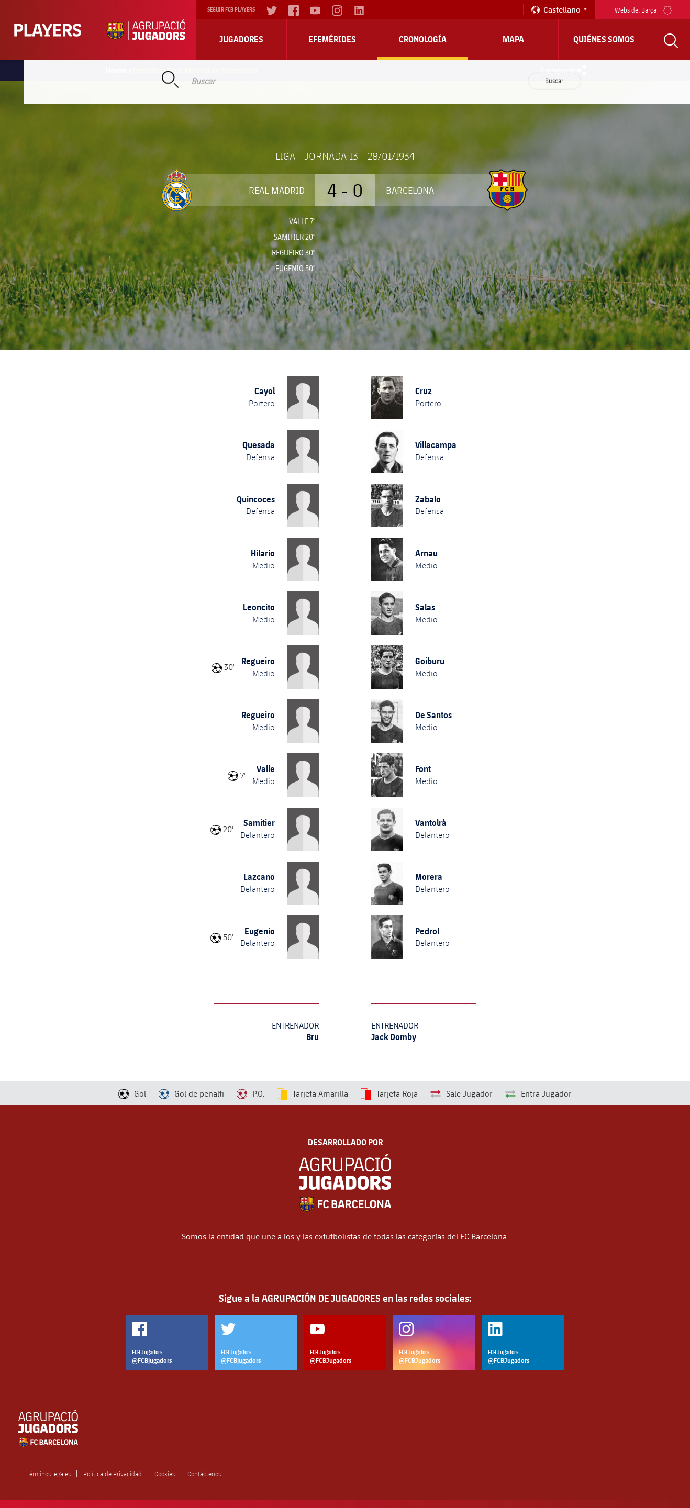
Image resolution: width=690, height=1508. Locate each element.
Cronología (423, 39)
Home (116, 70)
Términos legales (49, 1473)
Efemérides (332, 39)
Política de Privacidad (112, 1473)
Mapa (513, 39)
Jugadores (241, 39)
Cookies (164, 1473)
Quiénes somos (604, 39)
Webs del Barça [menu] (643, 9)
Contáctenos (204, 1473)
